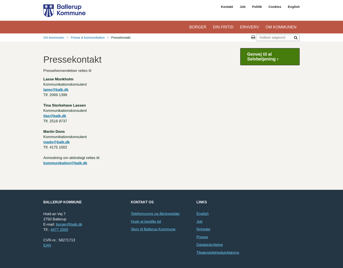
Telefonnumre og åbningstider (155, 214)
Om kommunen (281, 27)
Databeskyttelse (209, 245)
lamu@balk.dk (55, 90)
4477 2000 (59, 230)
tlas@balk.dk (54, 116)
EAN (47, 245)
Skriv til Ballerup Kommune (153, 229)
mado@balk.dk (56, 142)
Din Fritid (223, 27)
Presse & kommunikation (88, 37)
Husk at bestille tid (146, 222)
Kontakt (227, 7)
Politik (257, 7)
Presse (202, 237)
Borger (197, 27)
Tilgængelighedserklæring (217, 253)
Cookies (274, 7)
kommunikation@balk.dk (65, 163)
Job (243, 7)
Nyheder (203, 229)
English (294, 7)
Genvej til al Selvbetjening (264, 57)
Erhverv (249, 27)
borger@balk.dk (69, 224)
